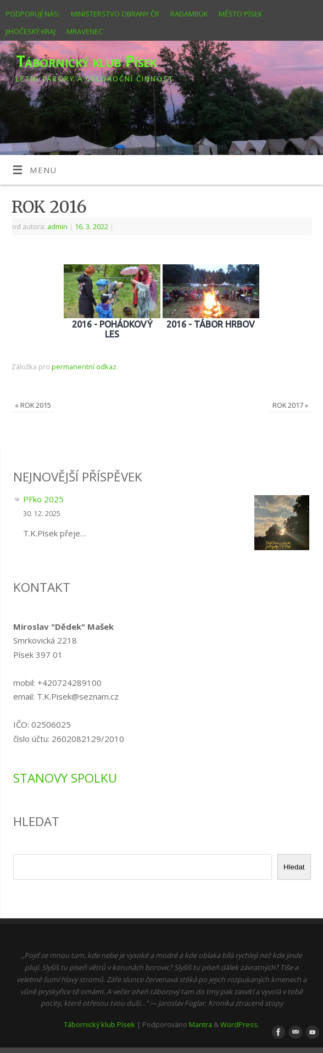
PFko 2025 (43, 499)
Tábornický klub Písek (86, 61)
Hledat (294, 867)
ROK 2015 (33, 405)
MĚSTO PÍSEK (240, 14)
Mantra (200, 1024)
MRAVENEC (84, 31)
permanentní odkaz (84, 367)
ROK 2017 (290, 405)
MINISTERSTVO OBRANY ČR (115, 14)
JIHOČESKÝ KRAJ (30, 31)
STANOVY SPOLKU (65, 777)
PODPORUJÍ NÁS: (32, 14)
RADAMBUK (189, 14)
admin (57, 226)
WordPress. (239, 1024)
